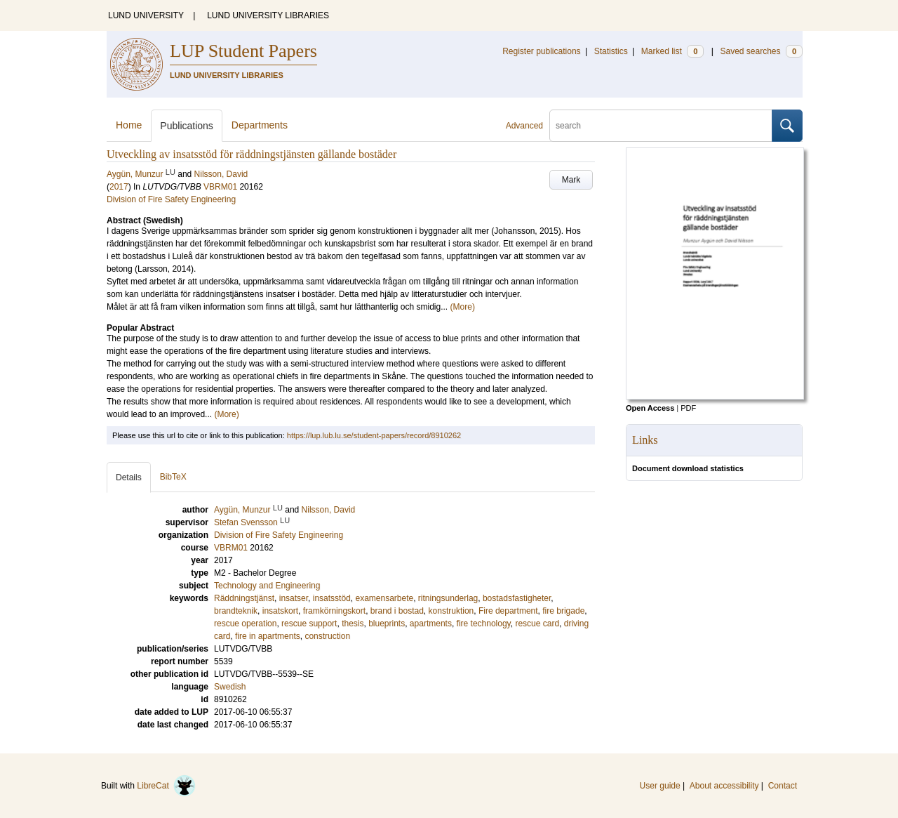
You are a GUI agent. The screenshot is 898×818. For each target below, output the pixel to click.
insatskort (280, 611)
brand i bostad (397, 611)
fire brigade (563, 611)
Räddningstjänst (244, 598)
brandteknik (235, 611)
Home (129, 125)
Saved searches (761, 51)
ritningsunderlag (448, 598)
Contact (782, 786)
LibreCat (166, 785)
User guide (660, 786)
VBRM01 (220, 187)
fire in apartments (267, 636)
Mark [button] (571, 180)
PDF (688, 408)
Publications (186, 125)
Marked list (672, 51)
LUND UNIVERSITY (146, 15)
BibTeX (173, 477)
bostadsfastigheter (517, 598)
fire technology (484, 623)
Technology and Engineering (267, 586)
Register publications (541, 51)
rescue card (537, 623)
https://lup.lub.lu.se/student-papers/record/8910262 (374, 435)
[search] (660, 126)
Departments (260, 125)
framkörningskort (334, 611)
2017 (118, 187)
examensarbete (384, 598)
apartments (431, 623)
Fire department (508, 611)
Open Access (650, 408)
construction (327, 636)
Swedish (230, 687)
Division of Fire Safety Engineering (171, 199)
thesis (352, 623)
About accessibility (724, 786)
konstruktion (451, 611)
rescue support (309, 623)
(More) (462, 307)
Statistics (611, 51)
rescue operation (245, 623)
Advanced (524, 126)
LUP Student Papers (243, 51)
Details (129, 477)
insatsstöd (332, 598)
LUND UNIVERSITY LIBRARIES (268, 15)
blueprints (386, 623)
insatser (293, 598)
